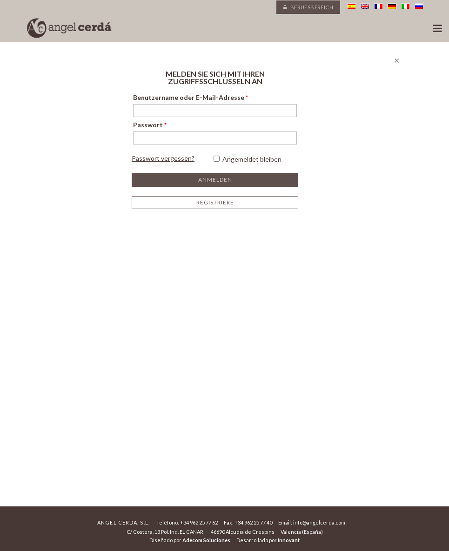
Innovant (289, 540)
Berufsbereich (308, 7)
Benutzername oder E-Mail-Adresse (190, 97)
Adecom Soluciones (206, 540)
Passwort (150, 125)
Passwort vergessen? (163, 158)
